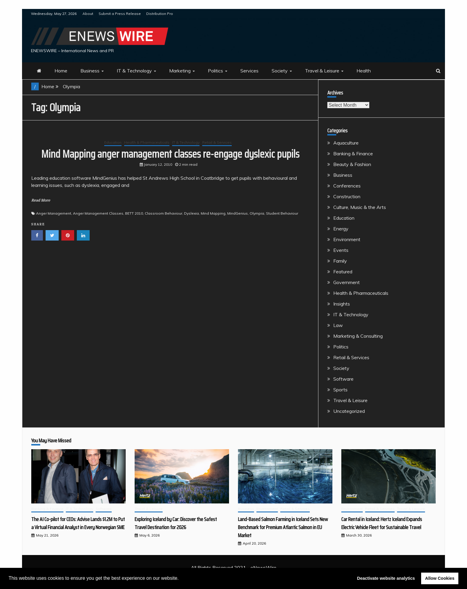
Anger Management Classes (98, 213)
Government (346, 282)
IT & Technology (134, 71)
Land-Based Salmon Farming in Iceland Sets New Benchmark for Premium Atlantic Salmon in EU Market (283, 527)
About (87, 13)
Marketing (180, 71)
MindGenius (237, 213)
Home (61, 71)
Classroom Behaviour (163, 213)
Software (343, 379)
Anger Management (53, 213)
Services (249, 71)
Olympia (257, 213)
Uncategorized (349, 411)
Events (340, 250)
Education (113, 142)
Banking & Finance (353, 153)
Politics (215, 71)
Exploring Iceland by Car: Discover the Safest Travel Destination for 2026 (176, 523)
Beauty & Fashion (352, 164)
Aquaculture (346, 143)
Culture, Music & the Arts (359, 207)
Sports (340, 390)
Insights (341, 304)
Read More (40, 200)
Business (89, 71)
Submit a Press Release (120, 13)
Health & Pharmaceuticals (146, 142)
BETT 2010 (134, 213)
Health (364, 71)
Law (338, 325)
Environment (346, 239)
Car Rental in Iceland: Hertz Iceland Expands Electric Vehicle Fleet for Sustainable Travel (381, 523)
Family (340, 261)
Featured (342, 272)
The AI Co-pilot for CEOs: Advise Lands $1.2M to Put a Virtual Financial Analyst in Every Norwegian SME (78, 523)
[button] (181, 579)
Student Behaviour (282, 213)
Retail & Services (217, 142)
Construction (346, 196)
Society (280, 71)
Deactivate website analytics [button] (386, 578)
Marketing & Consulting (358, 336)
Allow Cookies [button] (439, 578)
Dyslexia (191, 213)
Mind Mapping (213, 213)
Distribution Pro (159, 13)
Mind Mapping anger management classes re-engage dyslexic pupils (170, 153)
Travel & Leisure (322, 71)
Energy (340, 229)
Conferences (347, 186)
